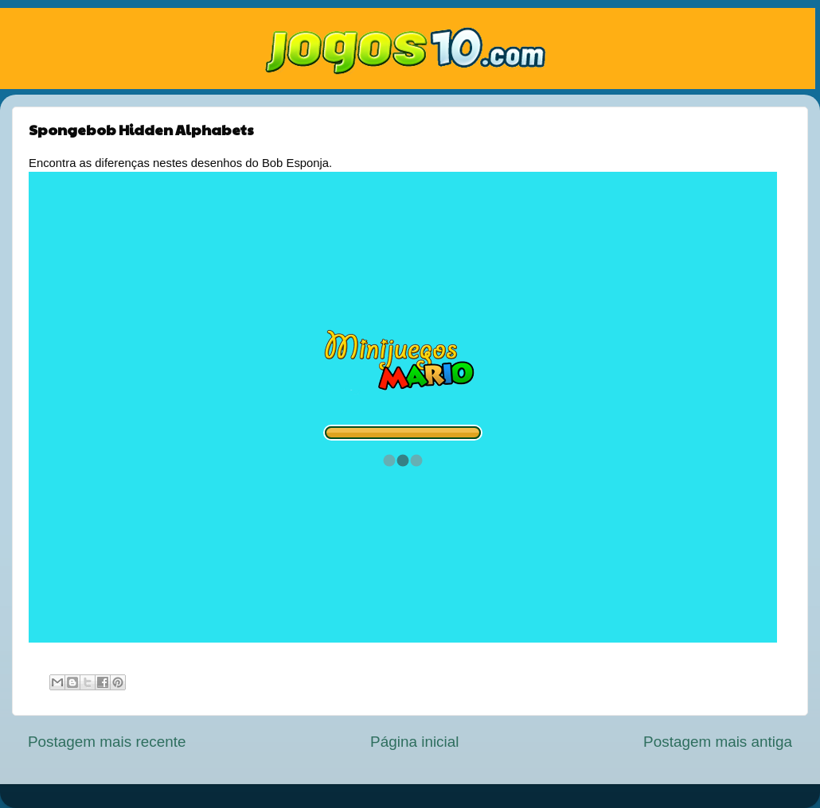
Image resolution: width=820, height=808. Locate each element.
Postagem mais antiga (717, 741)
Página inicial (414, 741)
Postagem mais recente (106, 741)
